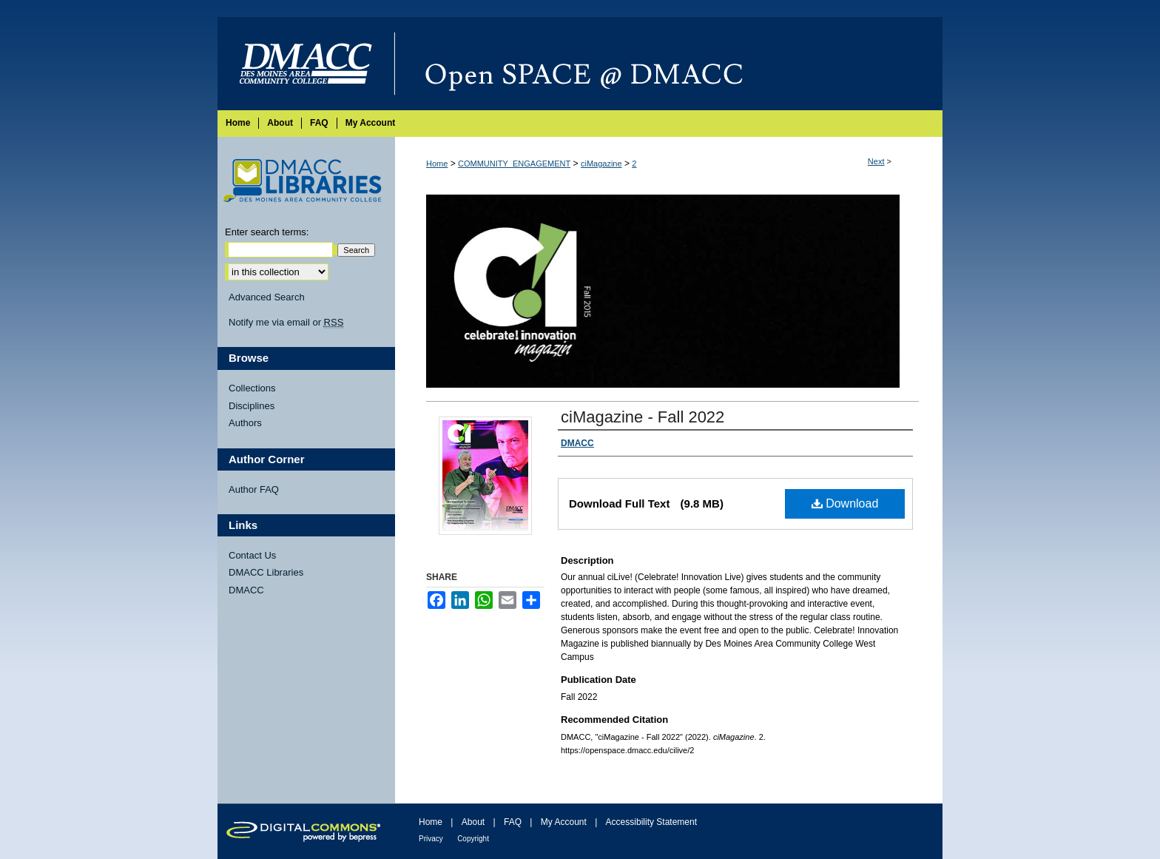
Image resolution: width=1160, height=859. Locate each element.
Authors (245, 422)
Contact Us (252, 555)
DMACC (246, 590)
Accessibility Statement (651, 822)
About (473, 822)
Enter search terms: (266, 232)
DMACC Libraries (266, 572)
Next (876, 161)
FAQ (513, 822)
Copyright (473, 839)
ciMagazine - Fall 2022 (642, 417)
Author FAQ (254, 489)
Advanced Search (267, 297)
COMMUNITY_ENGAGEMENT (514, 163)
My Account (564, 822)
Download (845, 503)
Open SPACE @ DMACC (668, 63)
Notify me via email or (286, 323)
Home (437, 163)
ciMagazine (601, 163)
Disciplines (251, 405)
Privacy (431, 839)
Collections (252, 388)
